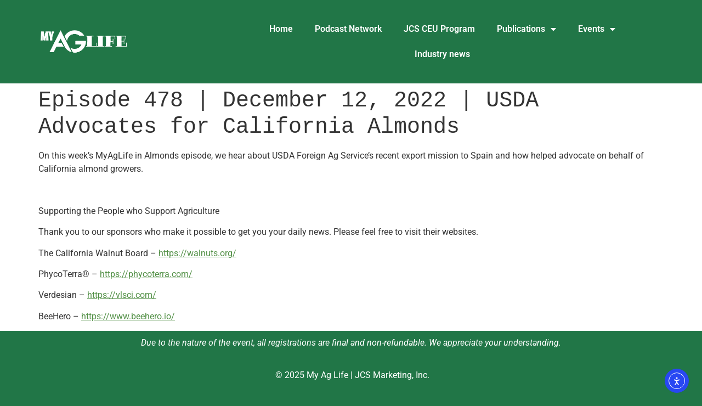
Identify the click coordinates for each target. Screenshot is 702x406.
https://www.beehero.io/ (128, 316)
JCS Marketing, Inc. (392, 375)
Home (281, 29)
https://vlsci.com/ (121, 295)
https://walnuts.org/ (197, 253)
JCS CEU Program (439, 29)
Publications (526, 29)
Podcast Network (348, 29)
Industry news (442, 54)
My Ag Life (327, 375)
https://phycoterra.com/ (146, 274)
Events (596, 29)
